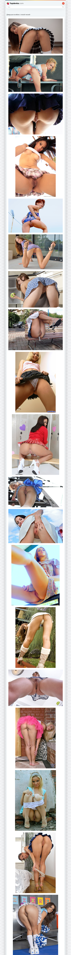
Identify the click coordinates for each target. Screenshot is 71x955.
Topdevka (17, 3)
